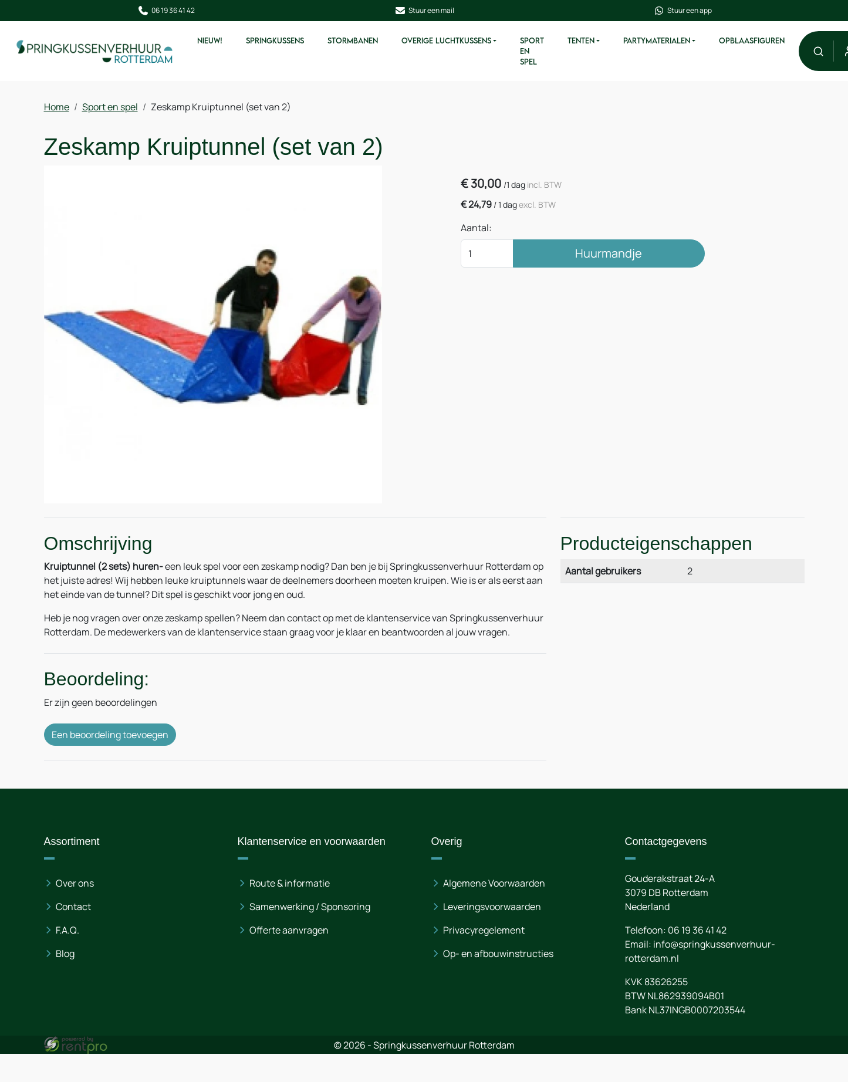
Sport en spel (531, 51)
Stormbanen (352, 40)
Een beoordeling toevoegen (110, 734)
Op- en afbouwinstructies (498, 953)
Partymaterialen (656, 40)
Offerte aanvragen (289, 930)
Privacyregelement (484, 930)
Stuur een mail (424, 10)
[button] (817, 50)
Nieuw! (209, 40)
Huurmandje (608, 253)
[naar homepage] (95, 50)
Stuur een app (682, 10)
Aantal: (476, 227)
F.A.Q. (68, 930)
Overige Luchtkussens (446, 40)
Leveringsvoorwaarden (492, 906)
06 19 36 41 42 (165, 10)
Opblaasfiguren (751, 40)
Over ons (75, 883)
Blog (65, 953)
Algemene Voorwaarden (494, 883)
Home (57, 106)
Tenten (580, 40)
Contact (74, 906)
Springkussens (274, 40)
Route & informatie (289, 883)
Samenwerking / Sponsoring (309, 906)
